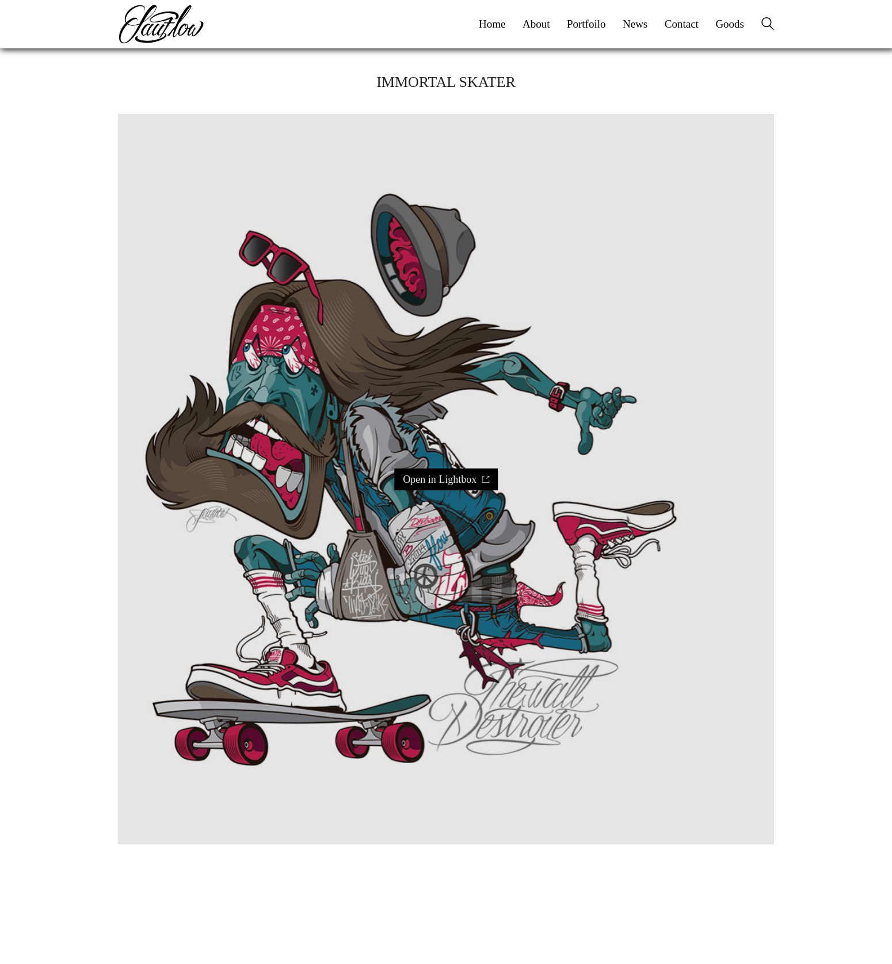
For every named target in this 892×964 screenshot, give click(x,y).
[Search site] (767, 25)
